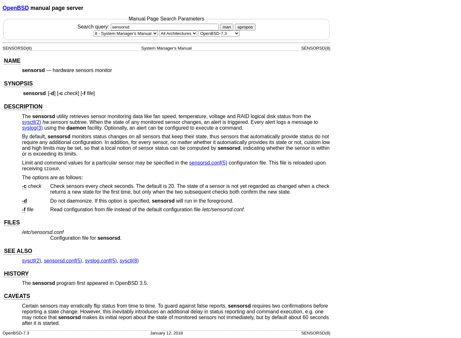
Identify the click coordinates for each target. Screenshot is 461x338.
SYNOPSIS (18, 83)
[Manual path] (218, 33)
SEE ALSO (18, 251)
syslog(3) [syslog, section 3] (32, 128)
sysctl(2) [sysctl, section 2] (31, 122)
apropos (245, 27)
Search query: (148, 26)
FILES (12, 222)
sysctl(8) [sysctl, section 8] (129, 260)
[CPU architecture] (178, 33)
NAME (12, 61)
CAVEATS (17, 296)
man (226, 27)
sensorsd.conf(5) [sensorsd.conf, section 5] (208, 162)
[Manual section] (125, 33)
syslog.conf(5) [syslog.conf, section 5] (101, 260)
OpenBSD (16, 8)
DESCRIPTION (23, 106)
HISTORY (16, 273)
